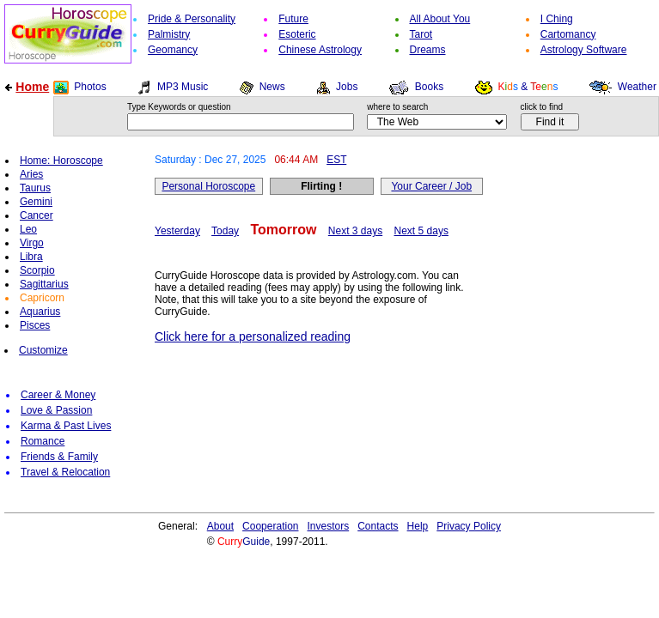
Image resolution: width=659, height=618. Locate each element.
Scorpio (37, 270)
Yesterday (177, 231)
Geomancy (173, 50)
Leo (28, 229)
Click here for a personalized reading (253, 336)
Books (429, 87)
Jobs (346, 87)
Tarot (421, 34)
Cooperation (270, 526)
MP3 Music (182, 87)
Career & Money (58, 395)
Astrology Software (583, 50)
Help (418, 526)
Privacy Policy (468, 526)
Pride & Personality (191, 19)
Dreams (428, 50)
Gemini (36, 202)
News (272, 87)
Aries (31, 174)
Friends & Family (59, 457)
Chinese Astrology (320, 50)
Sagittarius (44, 284)
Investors (329, 526)
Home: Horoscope (61, 160)
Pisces (35, 325)
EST (336, 160)
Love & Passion (56, 410)
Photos (90, 87)
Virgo (32, 243)
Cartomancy (568, 34)
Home (32, 87)
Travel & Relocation (65, 472)
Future (293, 19)
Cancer (36, 215)
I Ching (556, 19)
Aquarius (40, 312)
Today (225, 231)
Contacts (377, 526)
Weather (637, 87)
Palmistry (169, 34)
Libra (31, 257)
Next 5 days (421, 231)
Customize (43, 350)
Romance (42, 441)
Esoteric (296, 34)
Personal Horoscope (208, 186)
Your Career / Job (431, 186)
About (220, 526)
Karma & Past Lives (66, 426)
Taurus (35, 188)
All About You (440, 19)
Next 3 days (355, 231)
